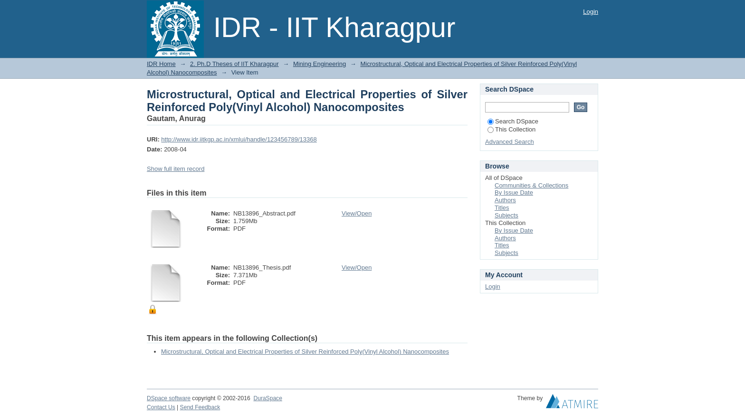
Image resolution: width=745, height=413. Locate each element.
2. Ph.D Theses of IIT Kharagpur (234, 63)
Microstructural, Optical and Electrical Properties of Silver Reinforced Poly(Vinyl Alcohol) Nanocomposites (305, 351)
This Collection (511, 129)
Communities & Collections (531, 185)
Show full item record (175, 168)
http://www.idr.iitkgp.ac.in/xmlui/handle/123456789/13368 (238, 139)
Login (590, 11)
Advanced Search (509, 141)
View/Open (357, 213)
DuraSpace (267, 398)
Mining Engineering (319, 63)
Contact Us (161, 407)
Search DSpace (512, 121)
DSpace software (169, 398)
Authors (505, 200)
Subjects (506, 215)
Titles (502, 207)
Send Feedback (200, 407)
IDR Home (161, 63)
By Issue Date (514, 192)
